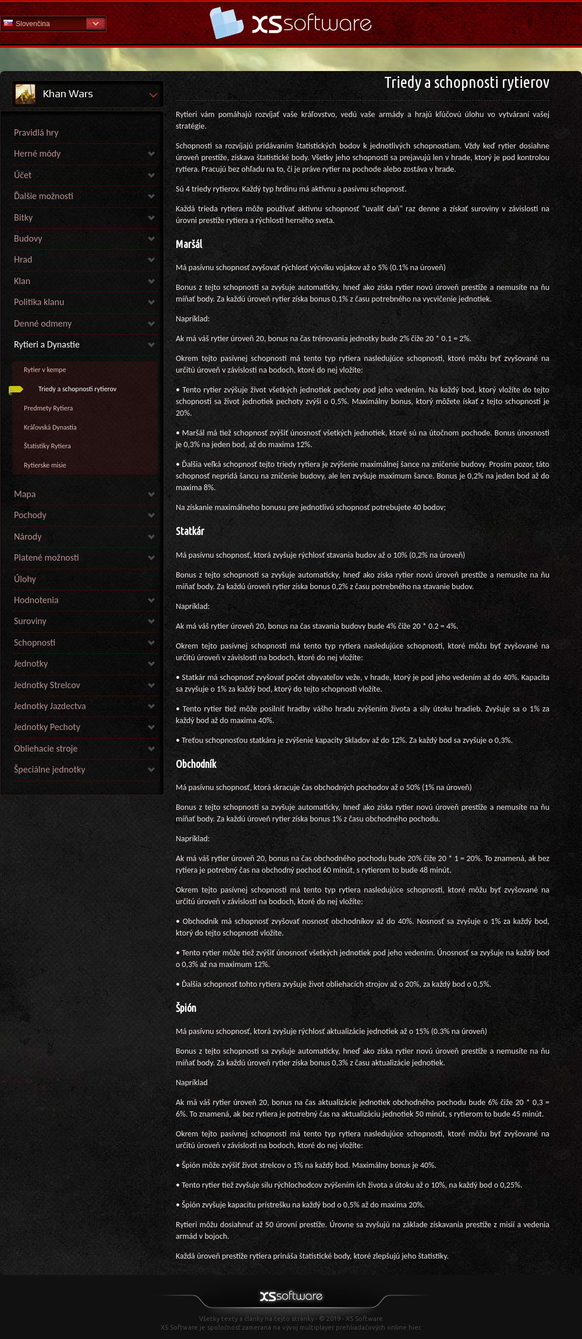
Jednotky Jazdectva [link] (50, 705)
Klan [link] (22, 280)
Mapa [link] (25, 494)
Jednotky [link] (31, 663)
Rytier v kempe (45, 370)
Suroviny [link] (30, 620)
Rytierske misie (45, 465)
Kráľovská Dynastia (50, 427)
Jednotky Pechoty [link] (47, 726)
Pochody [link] (30, 514)
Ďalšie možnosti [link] (43, 195)
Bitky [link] (23, 217)
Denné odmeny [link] (43, 323)
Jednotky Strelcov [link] (47, 684)
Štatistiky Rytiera (47, 446)
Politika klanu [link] (39, 301)
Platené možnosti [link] (46, 557)
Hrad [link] (23, 259)
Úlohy (25, 579)
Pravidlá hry (36, 132)
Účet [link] (22, 174)
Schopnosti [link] (34, 642)
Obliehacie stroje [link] (45, 748)
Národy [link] (27, 536)
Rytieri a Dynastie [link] (47, 344)
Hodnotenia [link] (36, 599)
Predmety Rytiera (48, 408)
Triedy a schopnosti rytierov (77, 389)
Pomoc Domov (291, 23)
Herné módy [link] (37, 153)
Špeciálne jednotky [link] (49, 769)
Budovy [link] (28, 238)
